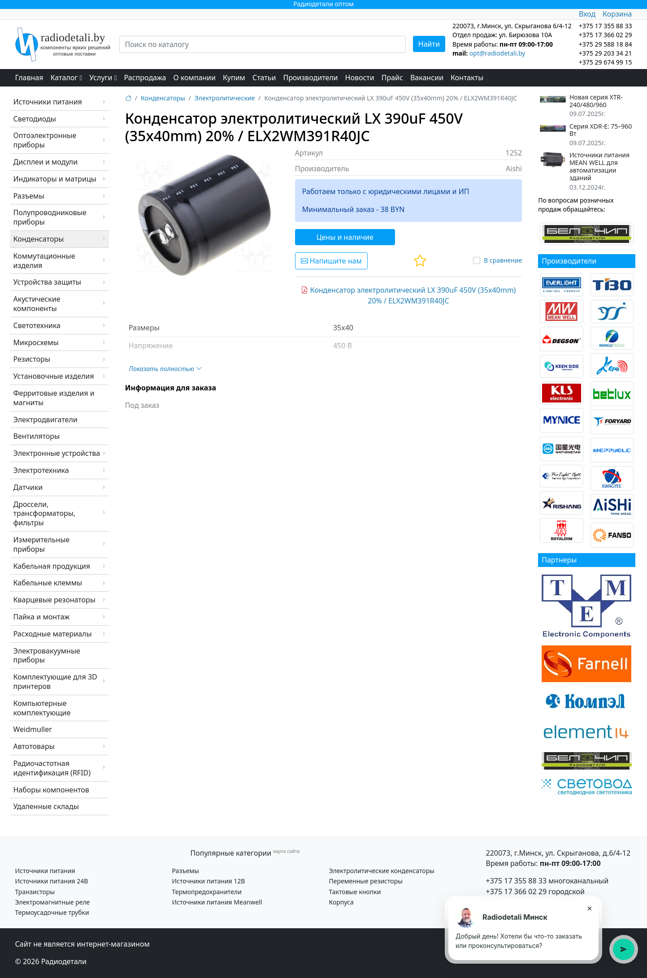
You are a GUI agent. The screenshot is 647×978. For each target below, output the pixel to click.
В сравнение (503, 260)
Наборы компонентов (51, 790)
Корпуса (341, 902)
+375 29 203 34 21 (605, 53)
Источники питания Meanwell (217, 902)
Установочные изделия (53, 376)
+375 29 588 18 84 (605, 44)
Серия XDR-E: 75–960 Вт (600, 130)
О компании (194, 77)
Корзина (617, 14)
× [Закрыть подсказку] (589, 908)
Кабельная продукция (51, 566)
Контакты (467, 77)
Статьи (264, 77)
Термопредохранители (207, 891)
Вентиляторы (36, 436)
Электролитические (225, 98)
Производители (310, 77)
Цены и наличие (345, 237)
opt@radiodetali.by (497, 53)
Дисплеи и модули (45, 162)
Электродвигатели (45, 419)
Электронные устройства (56, 453)
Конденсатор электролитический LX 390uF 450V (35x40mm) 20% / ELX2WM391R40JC (408, 295)
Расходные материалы (52, 634)
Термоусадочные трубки (52, 912)
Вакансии (426, 77)
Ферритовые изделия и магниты (54, 397)
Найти (429, 44)
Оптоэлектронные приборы (45, 140)
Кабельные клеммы (48, 583)
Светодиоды (34, 119)
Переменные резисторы (366, 881)
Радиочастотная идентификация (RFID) (52, 768)
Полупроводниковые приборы (50, 217)
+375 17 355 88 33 (516, 881)
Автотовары (34, 746)
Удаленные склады (46, 806)
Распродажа (145, 77)
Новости (359, 77)
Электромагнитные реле (52, 902)
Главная (29, 77)
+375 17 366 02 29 (516, 891)
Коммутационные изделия (44, 260)
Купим (234, 77)
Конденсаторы (38, 239)
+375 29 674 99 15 (605, 62)
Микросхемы (36, 342)
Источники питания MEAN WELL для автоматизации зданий (599, 166)
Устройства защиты (47, 282)
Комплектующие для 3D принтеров (55, 681)
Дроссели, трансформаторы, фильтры (44, 513)
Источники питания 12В (208, 881)
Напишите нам (331, 261)
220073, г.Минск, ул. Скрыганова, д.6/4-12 (558, 853)
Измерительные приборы (41, 544)
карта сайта (286, 851)
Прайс (392, 77)
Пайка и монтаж (41, 617)
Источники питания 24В (51, 881)
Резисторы (32, 359)
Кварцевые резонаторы (54, 600)
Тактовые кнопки (355, 891)
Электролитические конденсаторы (381, 870)
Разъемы (28, 196)
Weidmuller (32, 729)
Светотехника (37, 325)
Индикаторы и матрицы (54, 179)
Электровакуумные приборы (46, 655)
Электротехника (41, 470)
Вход (587, 14)
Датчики (28, 487)
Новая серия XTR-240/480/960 (596, 101)
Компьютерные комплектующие (42, 708)
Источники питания (47, 102)
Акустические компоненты (37, 303)
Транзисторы (35, 891)
